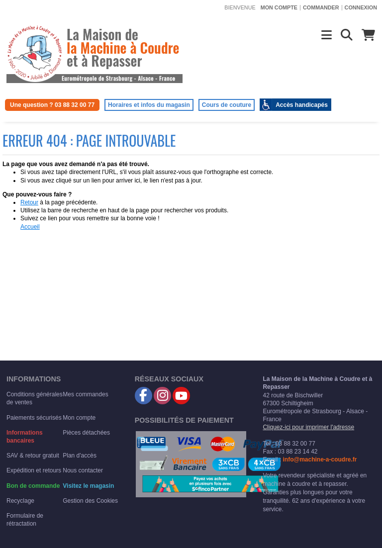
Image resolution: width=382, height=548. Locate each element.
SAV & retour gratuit (32, 455)
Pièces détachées (86, 432)
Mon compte (279, 7)
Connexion (361, 7)
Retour (29, 202)
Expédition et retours (33, 470)
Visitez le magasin (88, 485)
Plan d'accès (79, 455)
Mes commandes (85, 394)
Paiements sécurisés (34, 417)
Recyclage (20, 500)
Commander (321, 7)
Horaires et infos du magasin (149, 104)
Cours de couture (226, 104)
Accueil (30, 226)
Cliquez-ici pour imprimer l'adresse (308, 427)
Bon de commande (33, 485)
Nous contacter (83, 470)
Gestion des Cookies (90, 500)
